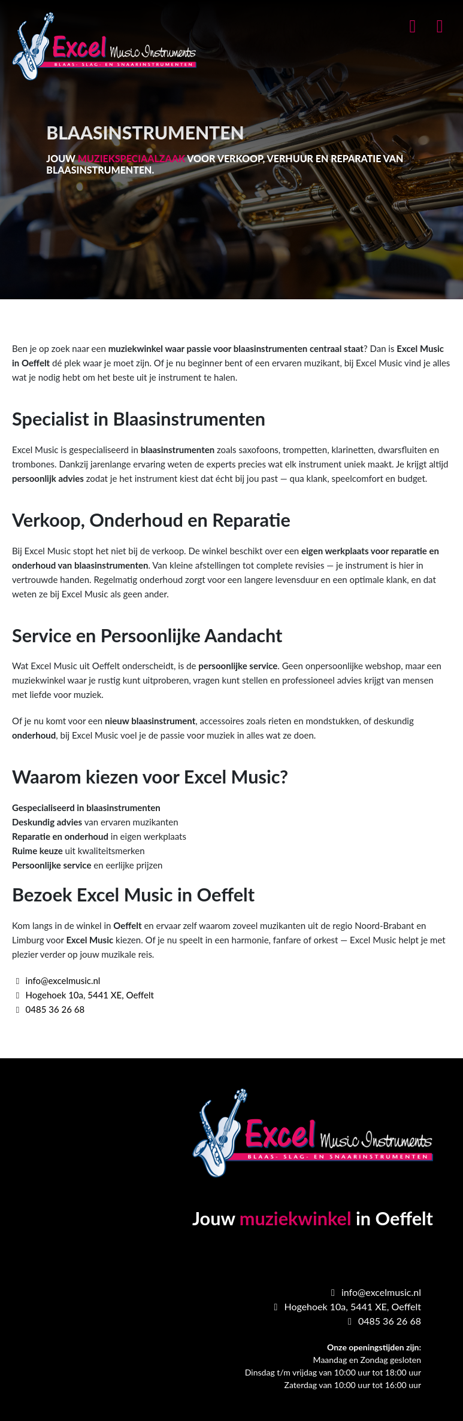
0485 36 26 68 (48, 1009)
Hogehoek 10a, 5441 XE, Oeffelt (83, 994)
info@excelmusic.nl (56, 980)
